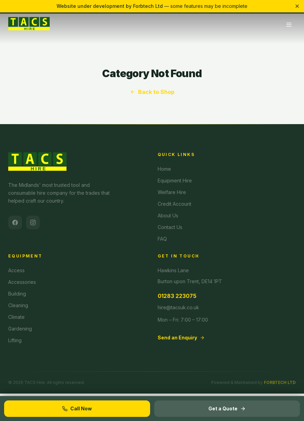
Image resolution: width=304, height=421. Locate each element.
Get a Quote (227, 408)
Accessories (22, 282)
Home (164, 169)
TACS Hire (34, 382)
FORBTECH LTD (280, 382)
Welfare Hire (172, 192)
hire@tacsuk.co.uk (178, 307)
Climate (16, 317)
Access (16, 270)
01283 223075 (177, 295)
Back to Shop (152, 91)
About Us (168, 215)
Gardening (20, 329)
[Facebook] (15, 222)
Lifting (15, 340)
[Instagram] (33, 222)
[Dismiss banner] (297, 6)
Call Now (77, 408)
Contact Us (170, 227)
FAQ (162, 239)
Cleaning (18, 305)
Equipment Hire (175, 180)
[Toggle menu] (289, 25)
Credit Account (174, 204)
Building (17, 294)
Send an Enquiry (181, 337)
